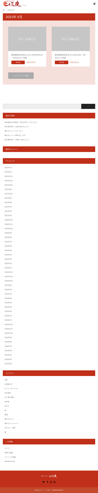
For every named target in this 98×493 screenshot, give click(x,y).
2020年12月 (9, 220)
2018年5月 (8, 355)
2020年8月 (8, 237)
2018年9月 (8, 337)
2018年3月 (8, 364)
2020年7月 (8, 242)
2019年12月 (9, 272)
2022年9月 (8, 189)
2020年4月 (8, 255)
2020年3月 (8, 259)
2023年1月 (8, 172)
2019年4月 (8, 307)
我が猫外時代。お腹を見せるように (17, 127)
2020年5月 (8, 250)
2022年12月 (9, 176)
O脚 (6, 380)
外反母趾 (8, 393)
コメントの (10, 457)
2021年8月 (8, 202)
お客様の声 (8, 384)
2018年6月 (8, 351)
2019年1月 (8, 320)
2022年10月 (9, 185)
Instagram (50, 481)
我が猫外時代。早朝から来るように (17, 140)
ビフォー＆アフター (11, 388)
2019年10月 (9, 281)
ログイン (8, 448)
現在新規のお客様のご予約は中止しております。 (21, 122)
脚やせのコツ (9, 419)
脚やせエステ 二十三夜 (43, 490)
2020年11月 (9, 224)
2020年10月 (9, 229)
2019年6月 (8, 298)
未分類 (7, 402)
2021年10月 (9, 194)
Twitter (43, 481)
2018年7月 (8, 346)
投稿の (9, 453)
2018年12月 (9, 324)
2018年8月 (8, 342)
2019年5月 (8, 303)
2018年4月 (8, 359)
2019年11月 (9, 276)
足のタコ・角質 (10, 428)
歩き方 (7, 406)
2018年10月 (9, 333)
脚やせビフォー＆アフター (14, 131)
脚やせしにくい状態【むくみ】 (15, 135)
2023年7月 (8, 168)
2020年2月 (8, 263)
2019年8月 (8, 290)
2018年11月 (9, 329)
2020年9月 (8, 233)
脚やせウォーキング (11, 423)
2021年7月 (8, 207)
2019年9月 (8, 285)
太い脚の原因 (9, 397)
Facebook (47, 481)
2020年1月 (8, 268)
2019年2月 (8, 316)
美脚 (6, 415)
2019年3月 (8, 311)
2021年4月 (8, 215)
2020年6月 (8, 246)
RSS (54, 481)
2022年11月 (9, 181)
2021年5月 (8, 211)
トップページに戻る (21, 76)
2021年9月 (8, 198)
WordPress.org (10, 461)
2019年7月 (8, 294)
